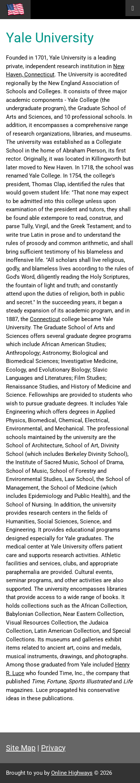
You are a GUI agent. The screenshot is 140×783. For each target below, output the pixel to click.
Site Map (20, 747)
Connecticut (45, 319)
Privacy (53, 747)
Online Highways (72, 773)
